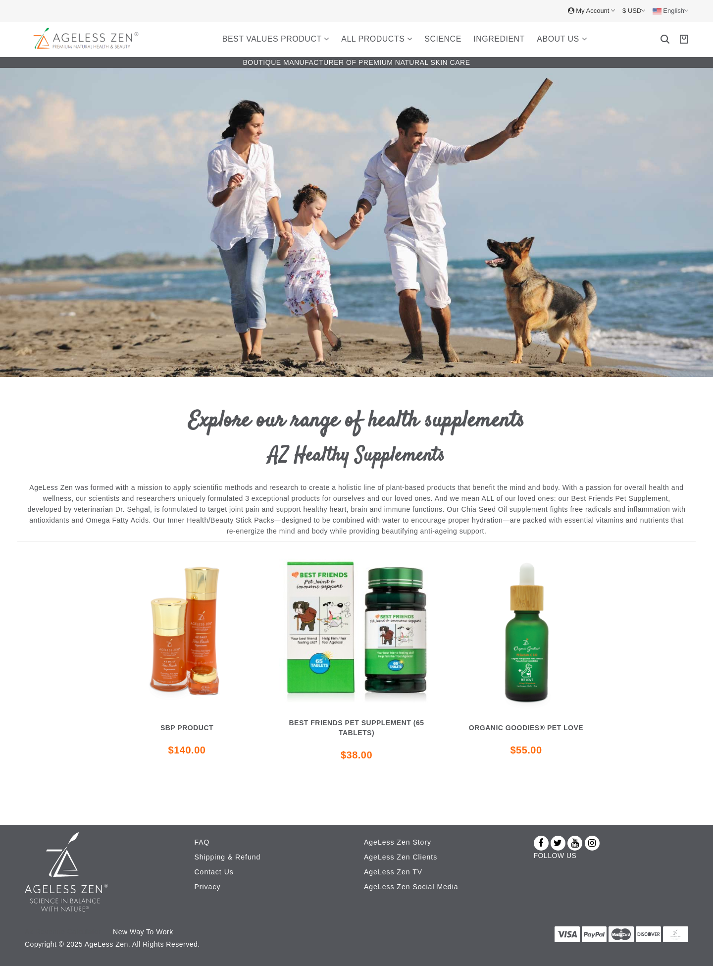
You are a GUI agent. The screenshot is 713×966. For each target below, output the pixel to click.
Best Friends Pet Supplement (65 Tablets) (356, 728)
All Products (376, 39)
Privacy (208, 887)
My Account (591, 10)
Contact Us (214, 872)
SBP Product (186, 728)
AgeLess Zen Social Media (411, 887)
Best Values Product (275, 39)
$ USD (633, 10)
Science (442, 39)
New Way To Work (143, 932)
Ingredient (499, 39)
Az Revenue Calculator (63, 932)
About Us (562, 39)
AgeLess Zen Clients (400, 857)
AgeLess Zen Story (397, 842)
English (670, 10)
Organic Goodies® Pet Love (526, 728)
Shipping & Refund (228, 857)
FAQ (202, 842)
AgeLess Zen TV (393, 872)
